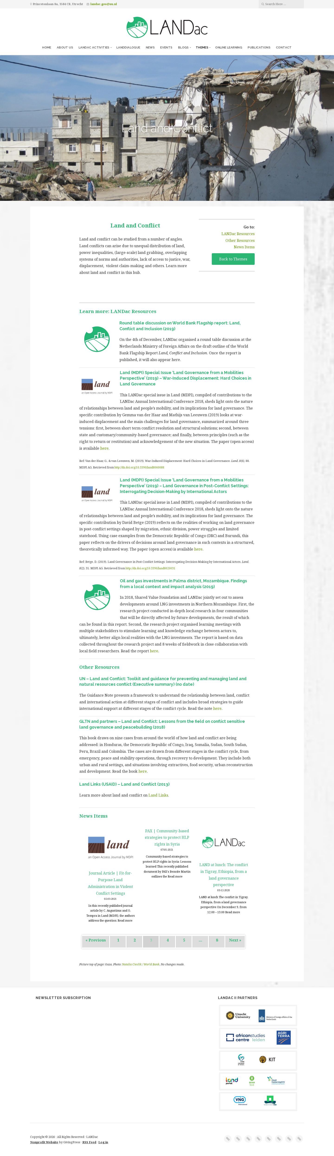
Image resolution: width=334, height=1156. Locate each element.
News (150, 47)
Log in (103, 1142)
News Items (244, 247)
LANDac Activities (94, 47)
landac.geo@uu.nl (103, 4)
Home (46, 47)
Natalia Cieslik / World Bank (140, 964)
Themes (202, 47)
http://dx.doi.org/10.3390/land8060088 (139, 467)
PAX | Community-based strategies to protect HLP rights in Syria (167, 837)
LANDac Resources (238, 233)
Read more (125, 920)
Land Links (158, 795)
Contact (284, 47)
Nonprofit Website (44, 1142)
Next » (235, 940)
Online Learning (228, 47)
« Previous (96, 940)
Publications (259, 47)
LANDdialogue (128, 47)
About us (65, 47)
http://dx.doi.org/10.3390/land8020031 (150, 568)
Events (166, 47)
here (104, 448)
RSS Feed (89, 1142)
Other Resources (240, 240)
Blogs (183, 47)
